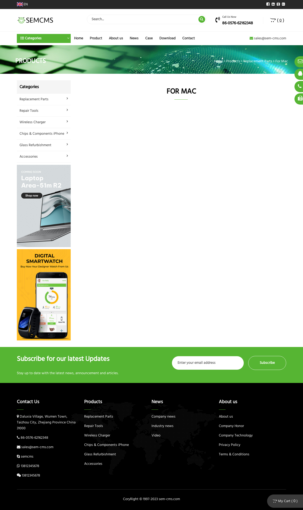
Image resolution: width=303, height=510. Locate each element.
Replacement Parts (257, 61)
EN (22, 4)
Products (233, 61)
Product (96, 38)
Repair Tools (29, 111)
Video (156, 435)
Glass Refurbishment (35, 145)
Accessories (29, 157)
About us (116, 38)
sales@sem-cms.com (268, 38)
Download (167, 38)
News (134, 38)
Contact (188, 38)
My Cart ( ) (285, 501)
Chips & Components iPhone (42, 134)
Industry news (162, 426)
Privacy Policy (229, 445)
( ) (277, 20)
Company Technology (236, 435)
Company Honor (231, 426)
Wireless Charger (33, 122)
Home (78, 38)
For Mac (281, 61)
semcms (27, 457)
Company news (164, 417)
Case (149, 38)
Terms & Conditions (234, 454)
